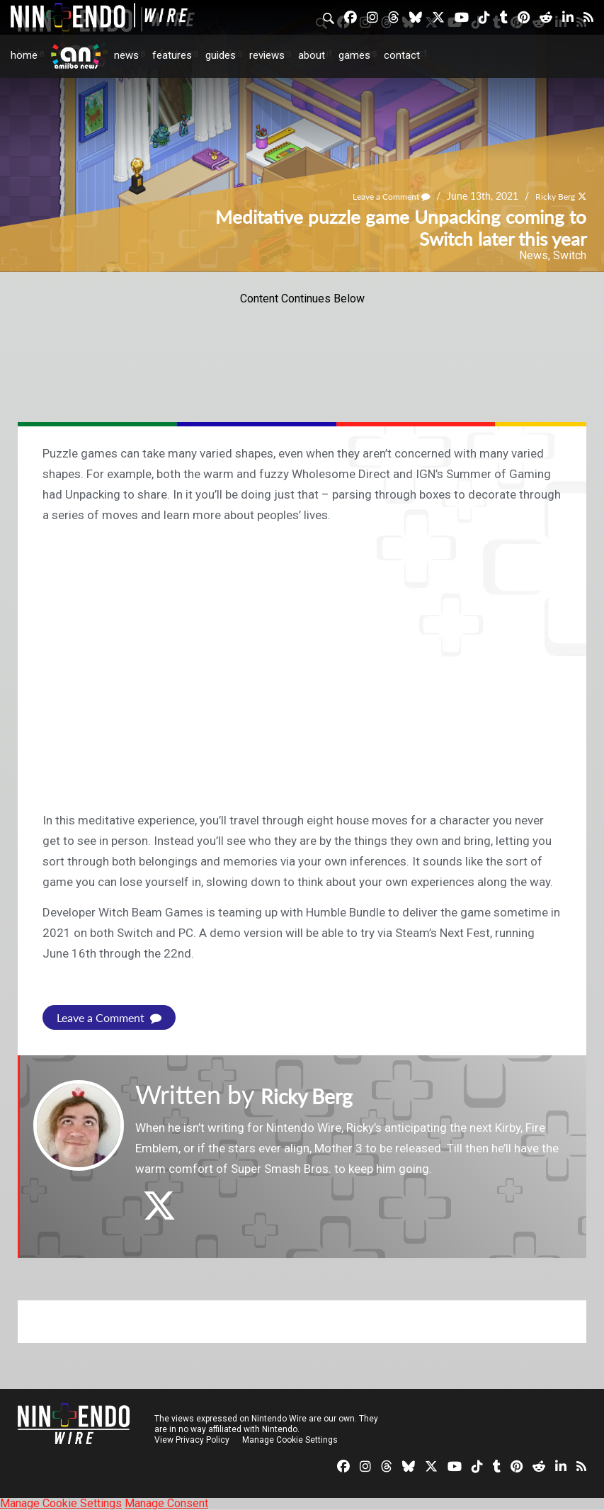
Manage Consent (166, 1503)
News (126, 55)
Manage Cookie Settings (290, 1440)
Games (354, 55)
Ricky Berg (551, 197)
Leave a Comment (376, 197)
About (311, 55)
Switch (569, 255)
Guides (220, 55)
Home (24, 55)
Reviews (267, 55)
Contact (402, 55)
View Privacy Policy (191, 1440)
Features (172, 55)
